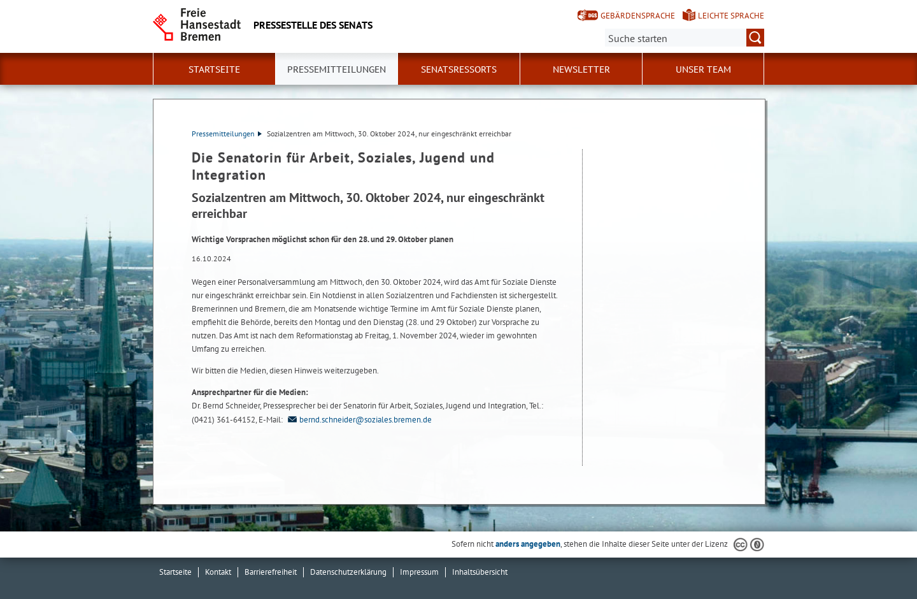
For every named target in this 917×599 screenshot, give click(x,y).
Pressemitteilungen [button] (336, 69)
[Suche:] (684, 38)
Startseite (214, 69)
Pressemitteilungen (227, 133)
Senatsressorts (459, 69)
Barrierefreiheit (271, 572)
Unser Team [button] (703, 69)
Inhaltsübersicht (480, 572)
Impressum (419, 572)
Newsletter (581, 69)
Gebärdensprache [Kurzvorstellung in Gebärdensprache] (638, 15)
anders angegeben (527, 543)
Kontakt (218, 572)
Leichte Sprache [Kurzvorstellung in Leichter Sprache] (731, 15)
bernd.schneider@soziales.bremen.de (358, 419)
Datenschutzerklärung (348, 572)
